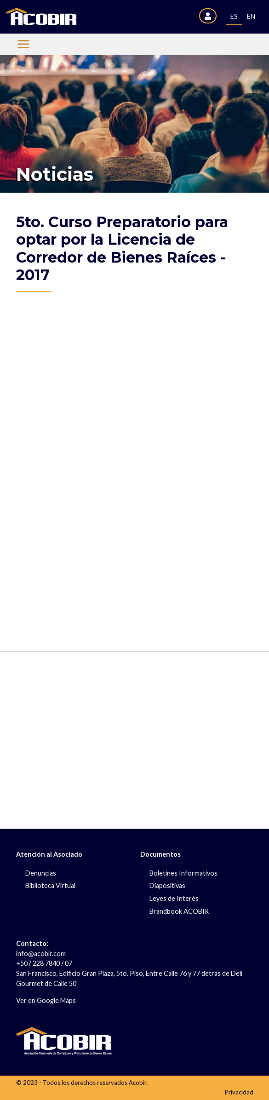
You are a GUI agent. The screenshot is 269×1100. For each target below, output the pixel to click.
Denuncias (40, 873)
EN (251, 16)
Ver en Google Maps (46, 1000)
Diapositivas (167, 885)
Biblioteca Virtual (50, 885)
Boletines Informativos (183, 873)
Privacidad (239, 1092)
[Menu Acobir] (23, 44)
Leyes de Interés (174, 898)
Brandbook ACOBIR (179, 911)
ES (234, 16)
